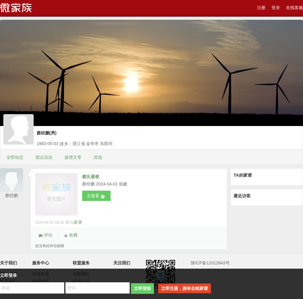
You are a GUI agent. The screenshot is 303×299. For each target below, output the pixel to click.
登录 (275, 7)
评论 (45, 235)
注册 (261, 7)
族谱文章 (73, 157)
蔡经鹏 (11, 195)
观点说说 (43, 157)
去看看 (96, 196)
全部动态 (14, 157)
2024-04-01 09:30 (49, 222)
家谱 (78, 222)
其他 (98, 157)
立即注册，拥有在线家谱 (184, 288)
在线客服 (294, 7)
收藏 (71, 235)
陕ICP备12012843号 (210, 262)
